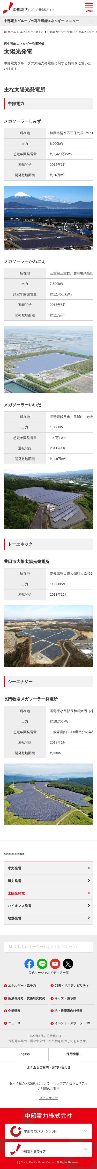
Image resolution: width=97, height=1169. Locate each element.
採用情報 (72, 1054)
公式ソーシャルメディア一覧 (48, 972)
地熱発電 (14, 918)
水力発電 (14, 868)
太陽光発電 (16, 893)
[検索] (11, 947)
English (24, 1054)
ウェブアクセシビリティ (71, 1083)
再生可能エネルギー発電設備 (37, 852)
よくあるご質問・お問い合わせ (48, 1067)
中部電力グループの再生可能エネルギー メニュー (41, 21)
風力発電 (14, 881)
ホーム (12, 31)
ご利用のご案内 (48, 1088)
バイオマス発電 (19, 906)
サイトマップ (48, 1098)
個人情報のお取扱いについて (29, 1083)
